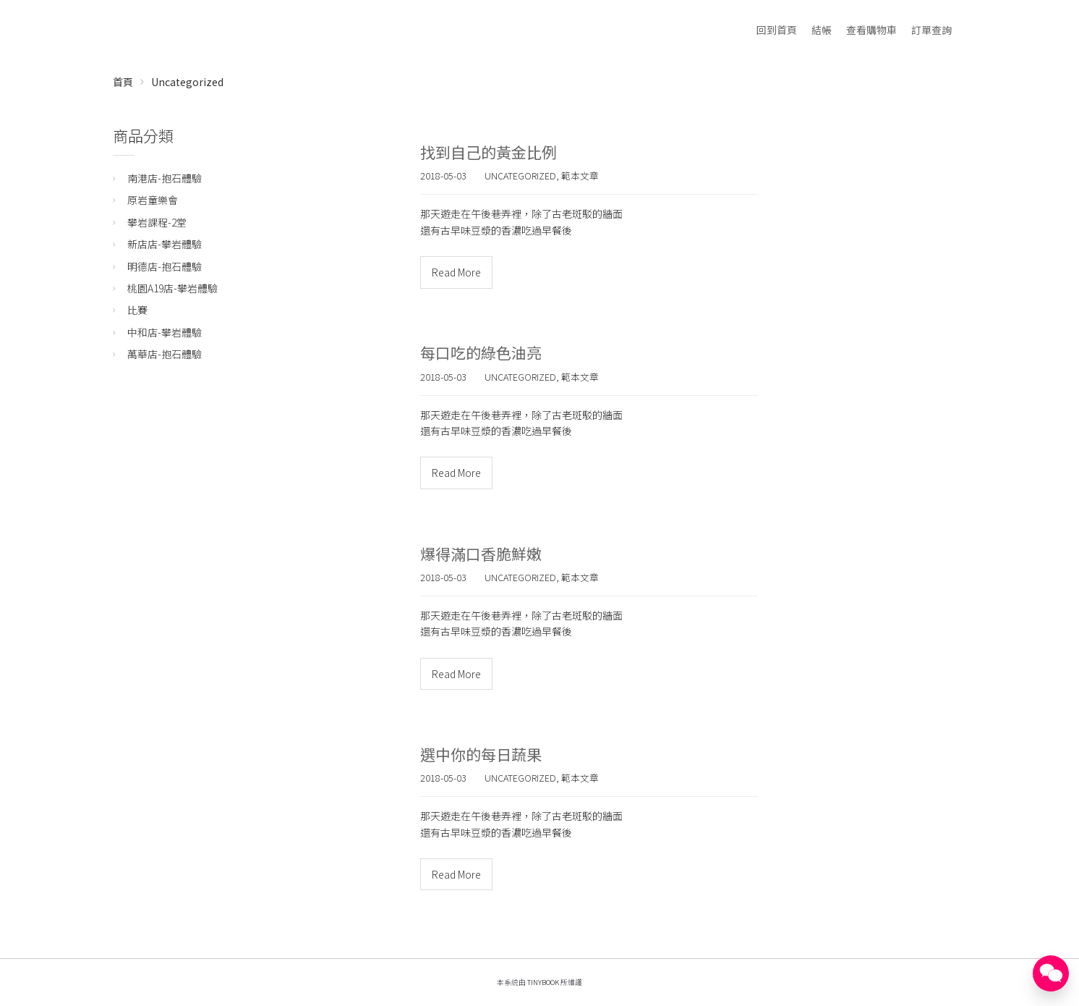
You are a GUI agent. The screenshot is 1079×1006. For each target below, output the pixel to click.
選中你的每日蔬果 (481, 754)
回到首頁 (776, 29)
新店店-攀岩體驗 (164, 244)
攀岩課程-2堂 (157, 222)
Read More (456, 272)
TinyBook (543, 982)
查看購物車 (871, 29)
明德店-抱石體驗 (164, 266)
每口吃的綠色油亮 (481, 352)
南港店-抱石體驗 (164, 178)
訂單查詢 (931, 29)
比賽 (137, 310)
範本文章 (580, 175)
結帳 (821, 29)
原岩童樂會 (152, 200)
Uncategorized (187, 82)
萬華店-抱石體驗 (164, 354)
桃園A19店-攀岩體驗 (172, 288)
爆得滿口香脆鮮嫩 (481, 554)
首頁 (123, 82)
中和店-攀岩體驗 (164, 332)
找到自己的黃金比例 (488, 152)
